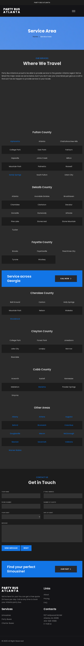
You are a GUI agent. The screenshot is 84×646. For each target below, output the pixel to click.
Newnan (15, 442)
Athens (42, 417)
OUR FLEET (65, 569)
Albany (15, 417)
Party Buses (7, 619)
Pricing (46, 598)
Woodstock (15, 319)
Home (35, 36)
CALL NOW (64, 278)
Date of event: (48, 512)
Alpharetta (15, 141)
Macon (42, 433)
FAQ (45, 602)
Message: (5, 523)
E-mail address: (49, 491)
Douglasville (15, 433)
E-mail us (48, 624)
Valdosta (69, 442)
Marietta (42, 387)
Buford (15, 425)
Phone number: (6, 502)
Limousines (6, 615)
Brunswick (42, 425)
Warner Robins (15, 450)
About (46, 594)
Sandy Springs (15, 175)
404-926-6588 (50, 621)
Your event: (5, 512)
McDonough (69, 433)
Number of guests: (50, 502)
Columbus (69, 425)
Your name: (5, 491)
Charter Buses (8, 623)
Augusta (68, 417)
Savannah (42, 442)
